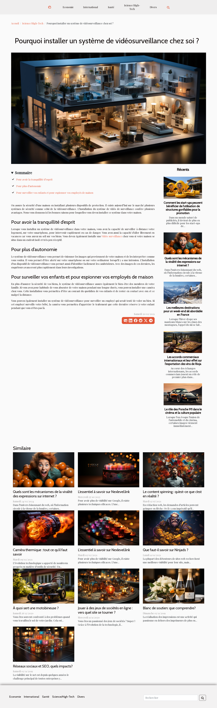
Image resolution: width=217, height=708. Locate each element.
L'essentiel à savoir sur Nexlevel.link (104, 550)
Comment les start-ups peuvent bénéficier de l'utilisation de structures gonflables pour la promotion (183, 208)
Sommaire (23, 172)
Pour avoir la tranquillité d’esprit (34, 179)
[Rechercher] (170, 698)
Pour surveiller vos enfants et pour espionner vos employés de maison (54, 192)
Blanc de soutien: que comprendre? (169, 608)
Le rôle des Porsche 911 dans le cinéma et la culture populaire (183, 411)
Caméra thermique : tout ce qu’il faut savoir (40, 552)
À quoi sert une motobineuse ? (36, 608)
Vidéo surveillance (112, 236)
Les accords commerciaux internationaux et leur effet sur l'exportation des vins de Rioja (183, 360)
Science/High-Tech (132, 7)
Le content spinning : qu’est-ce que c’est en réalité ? (172, 494)
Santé (111, 7)
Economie (68, 7)
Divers (153, 7)
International (90, 7)
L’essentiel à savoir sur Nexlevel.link (104, 492)
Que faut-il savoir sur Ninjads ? (165, 550)
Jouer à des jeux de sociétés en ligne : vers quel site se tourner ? (105, 610)
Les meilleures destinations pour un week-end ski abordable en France (183, 311)
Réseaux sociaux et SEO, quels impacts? (43, 666)
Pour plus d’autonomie (28, 186)
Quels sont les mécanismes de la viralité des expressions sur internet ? (183, 261)
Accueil (15, 23)
